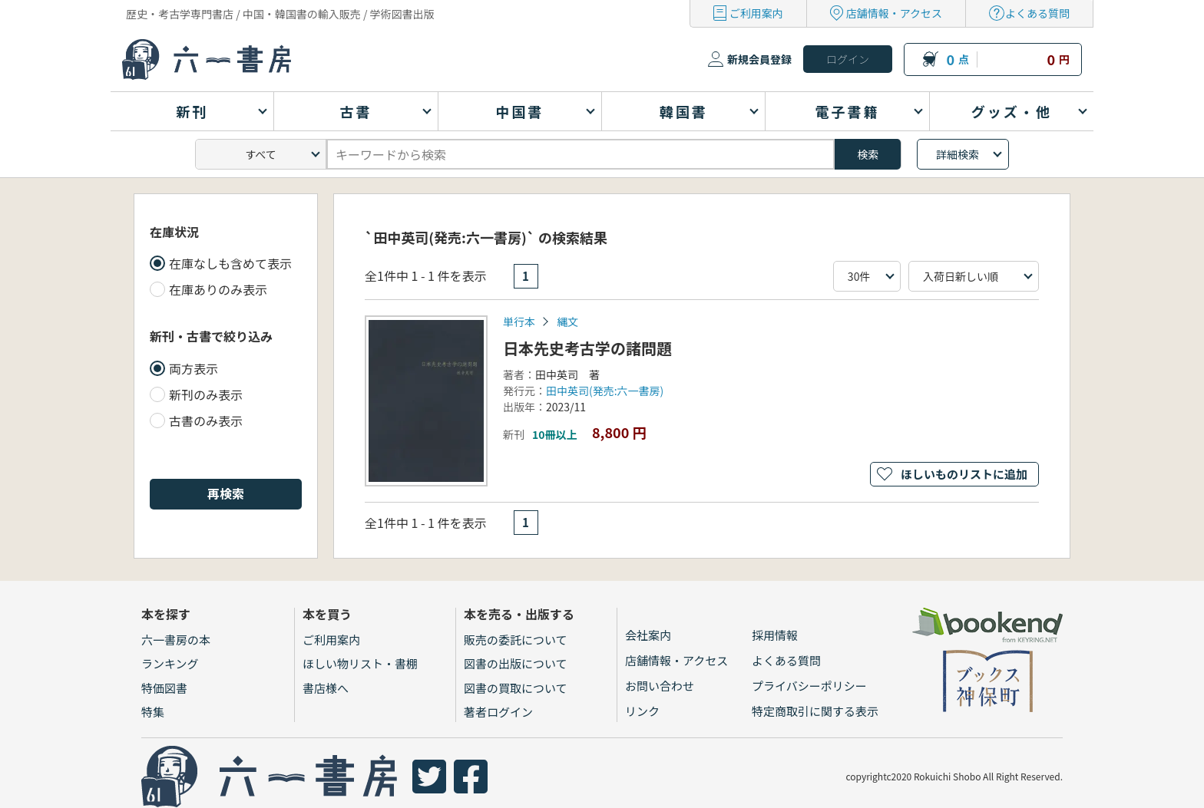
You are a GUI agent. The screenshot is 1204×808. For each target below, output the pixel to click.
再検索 (225, 493)
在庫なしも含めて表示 (230, 263)
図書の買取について (515, 688)
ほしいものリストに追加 (964, 474)
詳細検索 (957, 154)
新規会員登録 (759, 59)
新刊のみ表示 (206, 394)
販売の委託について (515, 640)
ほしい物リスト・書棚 (360, 663)
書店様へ (326, 688)
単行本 (519, 321)
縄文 (567, 321)
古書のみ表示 (206, 420)
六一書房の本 (175, 640)
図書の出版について (515, 663)
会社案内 (648, 635)
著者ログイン (498, 712)
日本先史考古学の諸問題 (587, 348)
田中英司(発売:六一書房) (604, 390)
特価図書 (164, 688)
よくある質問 (1037, 13)
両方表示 (193, 368)
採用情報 (775, 635)
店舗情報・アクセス (894, 13)
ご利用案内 (756, 13)
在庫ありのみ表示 (218, 289)
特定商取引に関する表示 (815, 711)
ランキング (170, 663)
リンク (642, 711)
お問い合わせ (659, 686)
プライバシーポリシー (809, 686)
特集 (152, 712)
